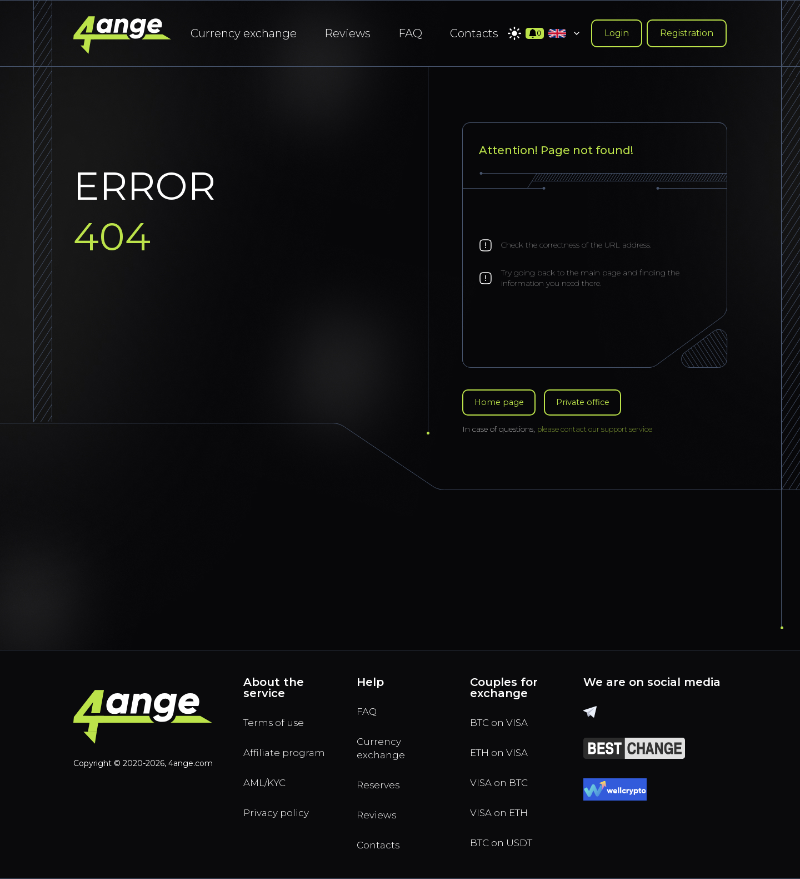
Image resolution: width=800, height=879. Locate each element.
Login (616, 33)
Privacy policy (280, 822)
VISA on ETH (504, 807)
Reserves (382, 779)
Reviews (347, 33)
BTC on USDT (506, 839)
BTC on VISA (503, 710)
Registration (686, 33)
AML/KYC (268, 790)
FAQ (410, 33)
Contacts (474, 33)
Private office (592, 403)
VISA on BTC (503, 775)
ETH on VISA (504, 742)
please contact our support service (598, 431)
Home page (502, 403)
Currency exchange (244, 33)
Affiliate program (267, 750)
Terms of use (277, 710)
